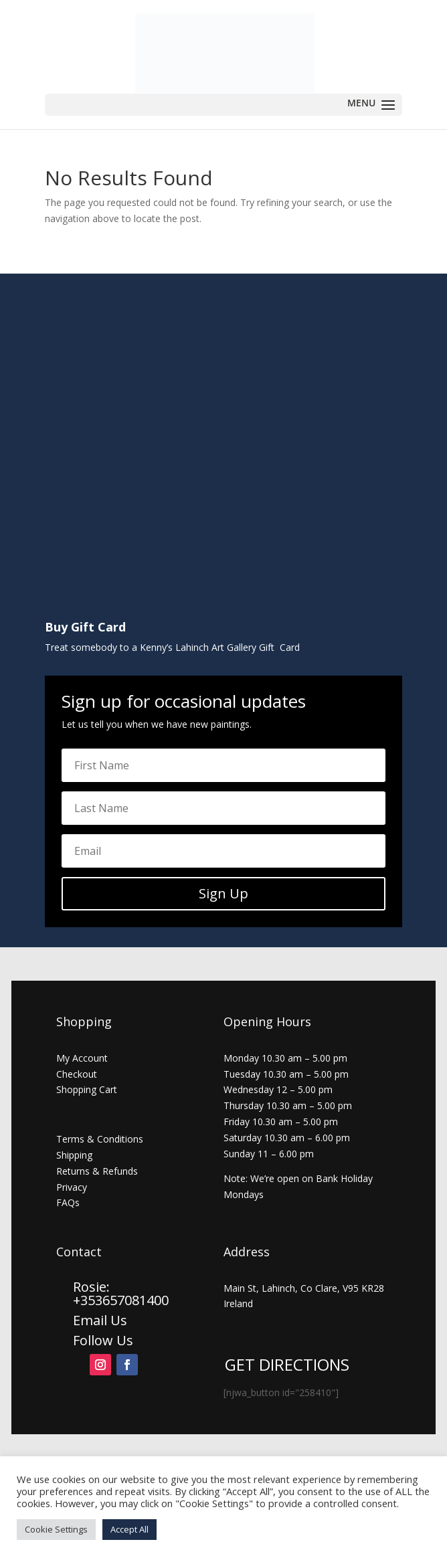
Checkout (76, 1074)
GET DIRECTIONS (287, 1364)
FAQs (68, 1202)
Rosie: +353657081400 (122, 1293)
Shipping (74, 1155)
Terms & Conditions (99, 1139)
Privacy (71, 1187)
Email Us (100, 1320)
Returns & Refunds (97, 1171)
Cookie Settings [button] (56, 1529)
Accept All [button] (129, 1529)
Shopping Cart (86, 1089)
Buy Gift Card (85, 627)
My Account (82, 1058)
